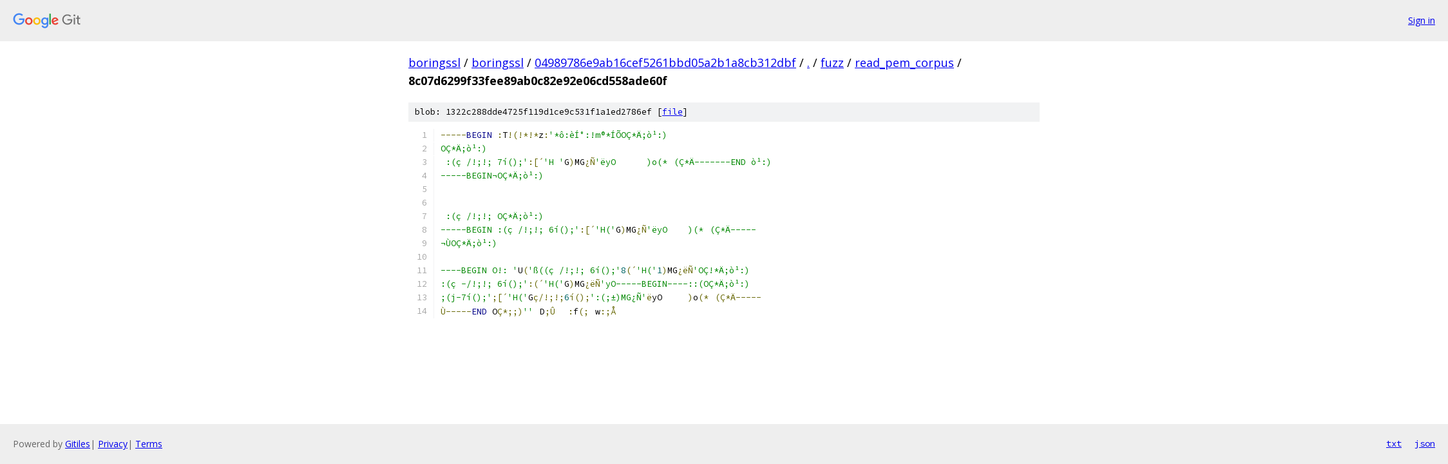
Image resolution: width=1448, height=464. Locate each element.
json (1425, 443)
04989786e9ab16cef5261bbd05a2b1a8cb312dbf (665, 62)
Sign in (1421, 20)
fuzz (832, 62)
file (672, 111)
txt (1394, 443)
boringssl (434, 62)
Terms (148, 444)
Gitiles (77, 444)
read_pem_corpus (904, 62)
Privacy (113, 444)
